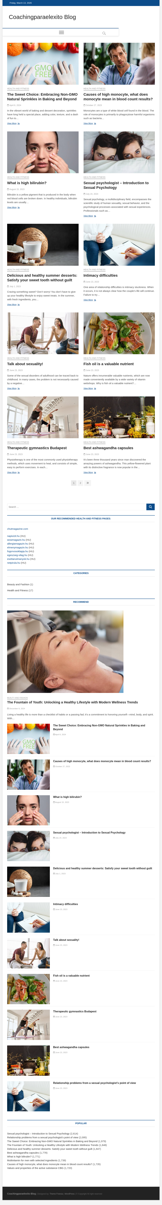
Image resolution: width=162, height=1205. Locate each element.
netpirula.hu (13, 562)
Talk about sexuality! (25, 364)
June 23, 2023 (91, 282)
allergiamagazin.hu (17, 543)
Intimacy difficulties (101, 275)
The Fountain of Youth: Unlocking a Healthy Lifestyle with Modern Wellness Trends (72, 702)
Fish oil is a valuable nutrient (109, 364)
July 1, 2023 (14, 286)
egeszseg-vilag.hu (17, 555)
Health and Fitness (18, 89)
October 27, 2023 (93, 105)
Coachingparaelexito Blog (43, 17)
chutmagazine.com (17, 529)
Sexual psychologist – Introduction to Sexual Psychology (89, 832)
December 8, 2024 (16, 709)
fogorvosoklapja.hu (17, 551)
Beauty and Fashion (18, 584)
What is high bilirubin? (27, 183)
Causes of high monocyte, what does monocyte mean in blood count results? (102, 761)
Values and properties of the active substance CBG (35, 1168)
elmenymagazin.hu (17, 547)
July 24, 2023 (91, 194)
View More (12, 124)
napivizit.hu (13, 536)
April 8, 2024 (14, 105)
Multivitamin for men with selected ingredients (32, 1160)
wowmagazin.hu (16, 540)
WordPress (69, 1194)
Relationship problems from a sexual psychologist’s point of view (94, 1083)
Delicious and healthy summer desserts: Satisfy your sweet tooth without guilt (102, 868)
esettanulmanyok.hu (18, 559)
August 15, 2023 (15, 189)
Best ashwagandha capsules (108, 448)
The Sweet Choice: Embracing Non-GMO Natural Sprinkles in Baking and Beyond (52, 1141)
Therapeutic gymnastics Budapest (37, 448)
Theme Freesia (56, 1194)
